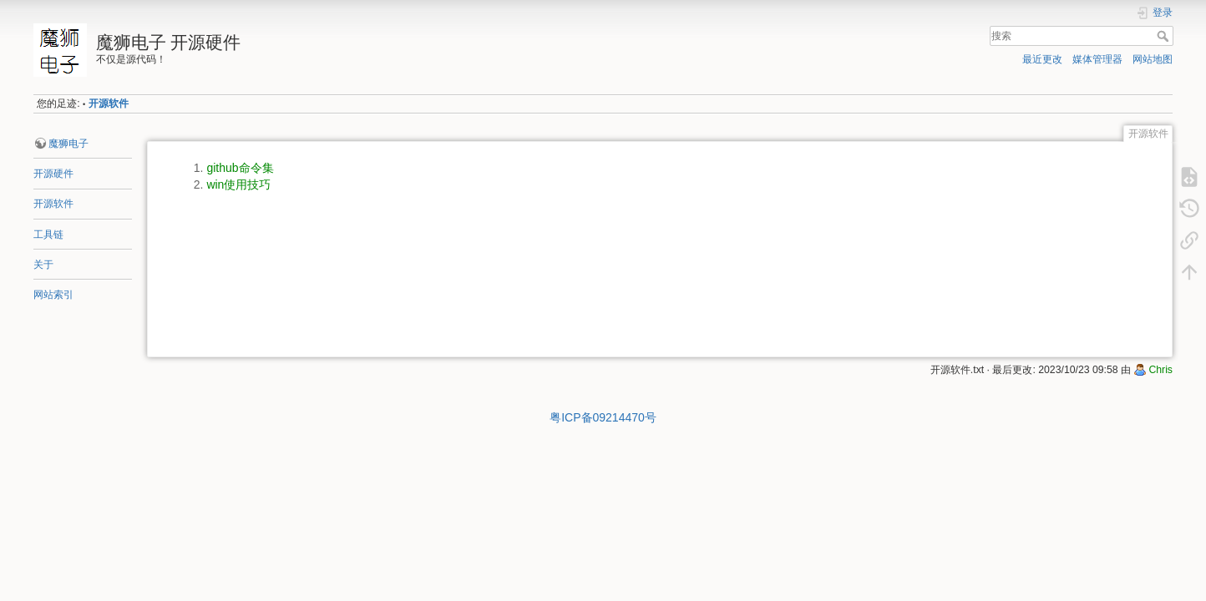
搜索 (1165, 36)
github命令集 (239, 167)
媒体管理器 (1097, 59)
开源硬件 (53, 173)
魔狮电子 (68, 143)
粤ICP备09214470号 (603, 417)
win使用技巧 (238, 184)
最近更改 (1042, 59)
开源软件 (109, 103)
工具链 (48, 234)
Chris (1160, 370)
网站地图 (1153, 59)
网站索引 (53, 294)
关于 (43, 264)
